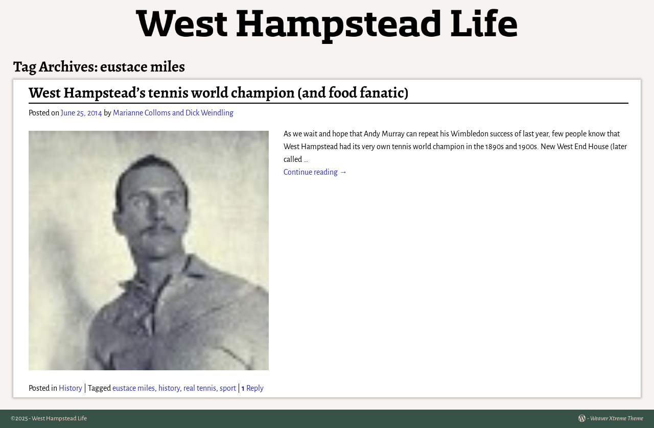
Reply (253, 388)
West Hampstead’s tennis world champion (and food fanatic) (219, 92)
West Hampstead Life (59, 418)
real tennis (199, 388)
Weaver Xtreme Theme (616, 418)
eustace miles (133, 388)
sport (228, 388)
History (70, 388)
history (169, 388)
